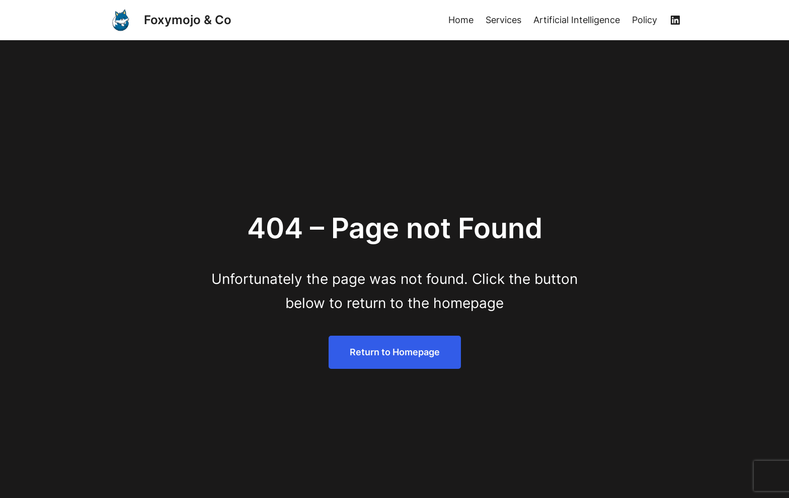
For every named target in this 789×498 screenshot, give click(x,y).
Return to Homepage (395, 352)
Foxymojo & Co (187, 20)
